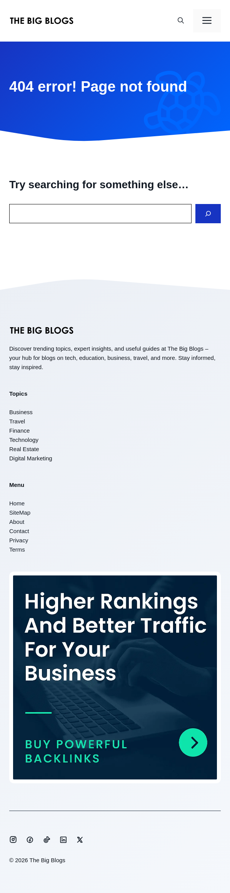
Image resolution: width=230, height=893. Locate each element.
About (16, 521)
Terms (17, 549)
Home (17, 503)
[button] (180, 20)
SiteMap (19, 512)
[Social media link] (13, 839)
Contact (19, 531)
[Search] (208, 214)
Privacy (18, 540)
